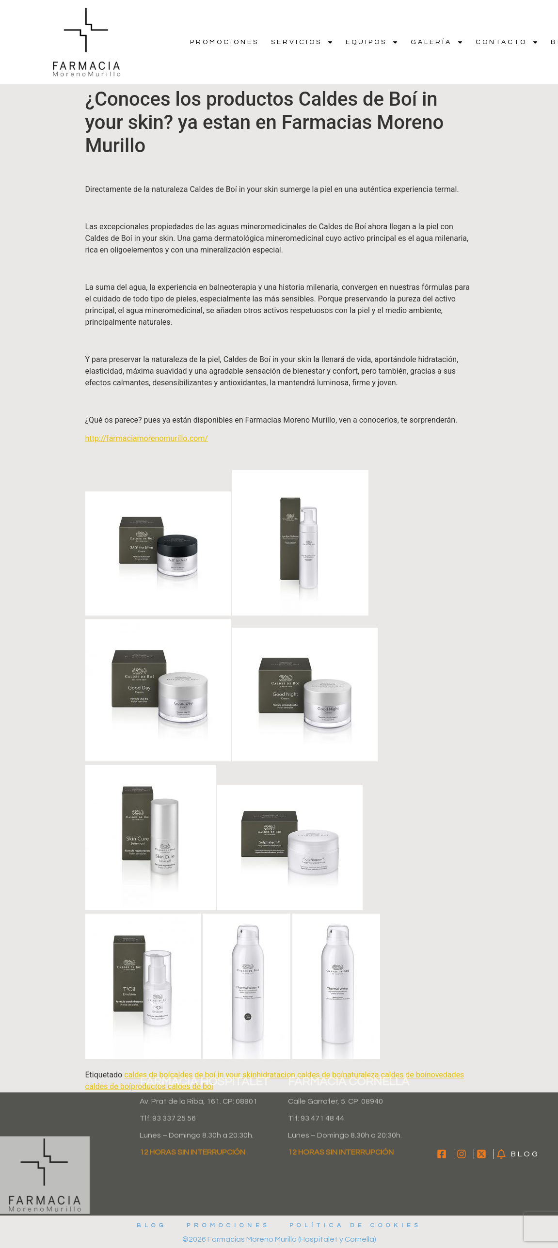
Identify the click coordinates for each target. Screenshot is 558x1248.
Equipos (372, 42)
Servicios (302, 42)
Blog (152, 1225)
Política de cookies (355, 1225)
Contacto (507, 42)
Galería (437, 42)
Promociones (224, 42)
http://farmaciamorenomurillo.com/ (146, 438)
